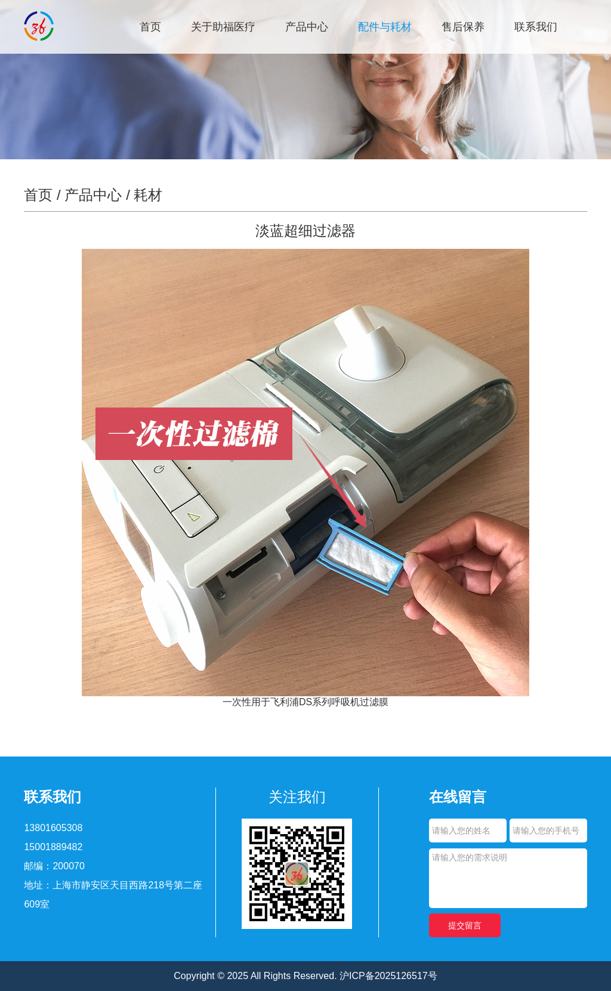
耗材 (148, 195)
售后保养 (463, 27)
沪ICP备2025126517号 (388, 976)
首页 (150, 27)
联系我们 (535, 27)
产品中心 (306, 27)
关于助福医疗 (223, 27)
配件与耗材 (385, 27)
